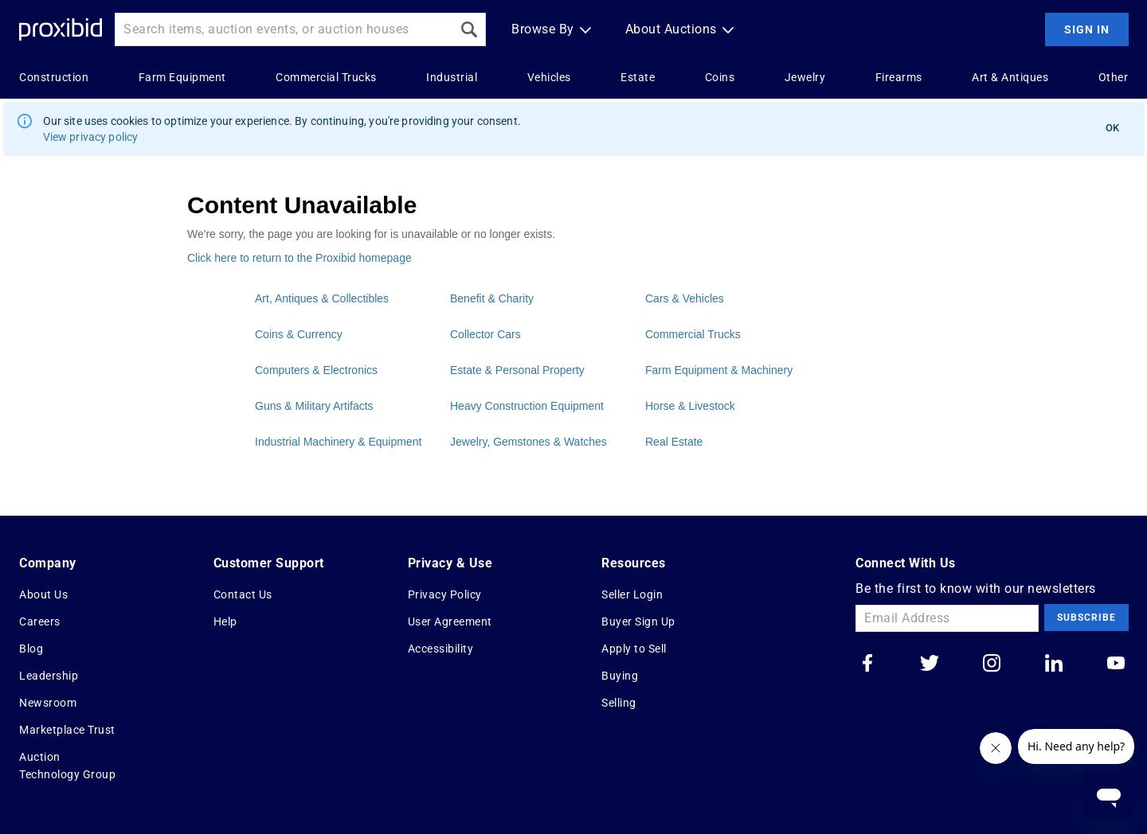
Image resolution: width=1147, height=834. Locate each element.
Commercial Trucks (693, 334)
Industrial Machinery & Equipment (338, 441)
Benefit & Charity (492, 298)
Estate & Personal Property (517, 370)
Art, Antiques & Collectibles (322, 298)
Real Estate (674, 441)
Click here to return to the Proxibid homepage (299, 257)
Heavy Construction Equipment (527, 405)
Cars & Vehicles (684, 298)
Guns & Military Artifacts (314, 405)
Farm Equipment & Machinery (719, 370)
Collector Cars (485, 334)
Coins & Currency (299, 334)
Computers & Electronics (316, 370)
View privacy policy (91, 137)
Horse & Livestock (690, 405)
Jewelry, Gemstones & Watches (528, 441)
